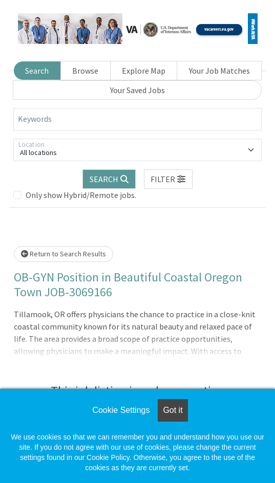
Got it (172, 410)
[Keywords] (137, 119)
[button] (168, 179)
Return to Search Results (63, 253)
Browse (85, 70)
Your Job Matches (219, 70)
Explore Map (143, 70)
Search (37, 70)
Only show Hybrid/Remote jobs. (81, 195)
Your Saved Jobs (137, 90)
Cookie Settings (121, 410)
